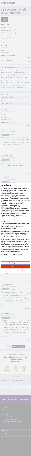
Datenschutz (15, 270)
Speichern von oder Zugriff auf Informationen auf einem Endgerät (14, 220)
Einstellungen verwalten (15, 263)
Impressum (6, 270)
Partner (3, 190)
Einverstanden (15, 267)
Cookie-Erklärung (24, 270)
